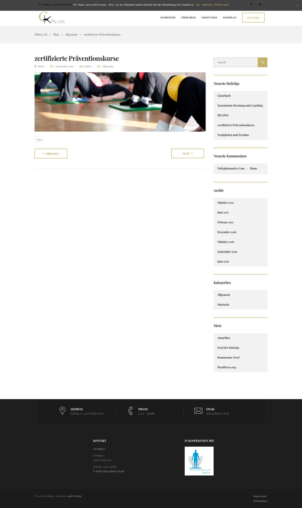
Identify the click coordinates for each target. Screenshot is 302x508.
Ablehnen (207, 4)
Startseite (167, 17)
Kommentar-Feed (228, 357)
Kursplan (230, 17)
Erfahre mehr (221, 4)
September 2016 (227, 252)
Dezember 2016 (226, 232)
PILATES (223, 115)
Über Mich (188, 17)
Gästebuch (224, 96)
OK (198, 4)
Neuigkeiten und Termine (233, 135)
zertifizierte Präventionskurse (236, 125)
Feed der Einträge (228, 348)
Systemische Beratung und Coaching (240, 105)
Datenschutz (260, 500)
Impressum (259, 496)
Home (253, 168)
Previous (52, 153)
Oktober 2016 (225, 242)
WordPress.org (226, 367)
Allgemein (107, 66)
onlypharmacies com (231, 168)
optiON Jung (74, 496)
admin (87, 66)
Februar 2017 (225, 222)
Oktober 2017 (225, 202)
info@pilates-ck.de (217, 413)
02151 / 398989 (146, 413)
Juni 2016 (223, 261)
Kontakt (253, 17)
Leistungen (209, 17)
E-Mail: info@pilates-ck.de (108, 471)
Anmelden (223, 338)
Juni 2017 (223, 212)
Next (186, 153)
